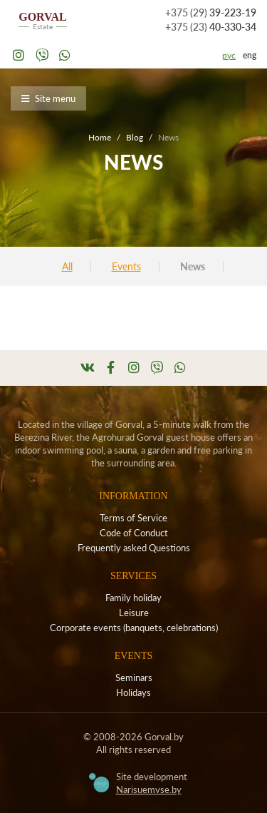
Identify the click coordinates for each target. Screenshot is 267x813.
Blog (134, 137)
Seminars (133, 677)
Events (126, 267)
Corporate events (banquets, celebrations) (134, 627)
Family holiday (133, 597)
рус (229, 55)
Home (99, 137)
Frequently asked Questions (134, 547)
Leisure (134, 612)
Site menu (48, 98)
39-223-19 (210, 12)
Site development (151, 783)
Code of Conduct (134, 532)
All (67, 267)
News (192, 267)
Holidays (133, 692)
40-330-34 (210, 27)
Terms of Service (133, 517)
